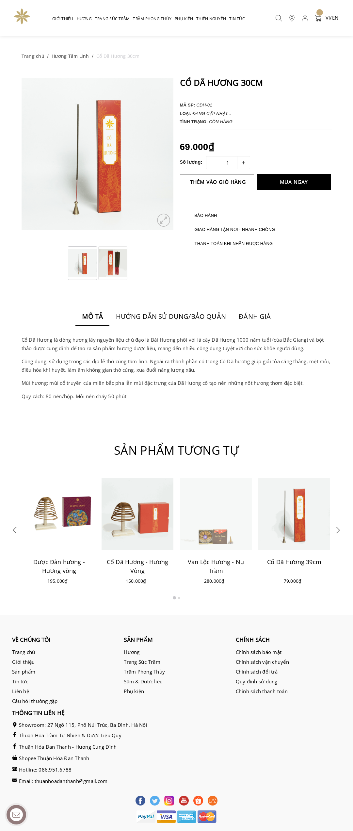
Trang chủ (23, 652)
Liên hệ (20, 691)
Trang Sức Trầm (142, 662)
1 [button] (174, 597)
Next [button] (337, 532)
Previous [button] (16, 532)
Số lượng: (191, 162)
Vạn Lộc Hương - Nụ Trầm (215, 566)
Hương (85, 18)
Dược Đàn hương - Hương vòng (59, 566)
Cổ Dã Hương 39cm (294, 562)
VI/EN (332, 17)
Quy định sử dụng (257, 681)
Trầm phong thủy (153, 18)
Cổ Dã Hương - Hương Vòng (137, 566)
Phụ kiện (185, 18)
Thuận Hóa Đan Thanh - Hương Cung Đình (68, 746)
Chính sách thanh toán (262, 691)
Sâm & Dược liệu (143, 681)
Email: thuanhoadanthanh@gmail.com (63, 781)
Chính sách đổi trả (257, 671)
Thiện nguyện (211, 19)
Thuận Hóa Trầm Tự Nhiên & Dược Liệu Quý (70, 735)
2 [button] (179, 598)
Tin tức (237, 19)
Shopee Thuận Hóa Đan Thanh (54, 758)
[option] (97, 154)
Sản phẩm (23, 671)
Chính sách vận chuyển (262, 662)
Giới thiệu (62, 19)
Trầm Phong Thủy (144, 671)
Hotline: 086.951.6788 (45, 769)
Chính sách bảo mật (259, 652)
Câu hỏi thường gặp (35, 701)
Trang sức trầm (113, 18)
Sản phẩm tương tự (176, 450)
